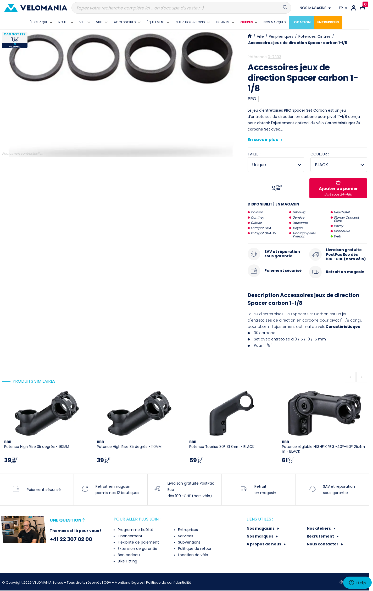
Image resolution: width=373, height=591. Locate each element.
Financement (129, 536)
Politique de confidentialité (168, 582)
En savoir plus (265, 140)
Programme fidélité (135, 529)
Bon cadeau (128, 554)
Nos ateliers (319, 528)
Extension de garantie (137, 548)
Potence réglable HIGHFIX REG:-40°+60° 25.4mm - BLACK (323, 447)
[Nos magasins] (315, 8)
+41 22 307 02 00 (71, 539)
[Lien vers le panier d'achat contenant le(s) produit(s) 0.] (362, 8)
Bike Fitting (127, 561)
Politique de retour (194, 548)
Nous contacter (323, 544)
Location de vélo (192, 554)
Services (185, 536)
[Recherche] (181, 8)
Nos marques (260, 536)
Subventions (189, 542)
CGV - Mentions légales (124, 582)
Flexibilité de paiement (138, 542)
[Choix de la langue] (343, 8)
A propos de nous (264, 544)
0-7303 (274, 56)
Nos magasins (261, 528)
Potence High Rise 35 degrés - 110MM (129, 444)
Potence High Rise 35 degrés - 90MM (36, 444)
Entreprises (187, 529)
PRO (252, 99)
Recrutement (321, 536)
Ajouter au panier (338, 188)
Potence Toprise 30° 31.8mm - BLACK (221, 444)
